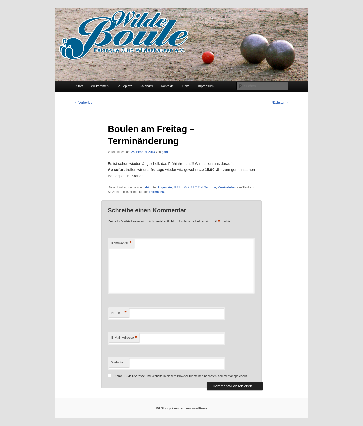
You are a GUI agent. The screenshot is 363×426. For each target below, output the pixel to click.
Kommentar (121, 243)
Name (119, 313)
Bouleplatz (124, 86)
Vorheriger (84, 102)
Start (79, 86)
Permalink (156, 192)
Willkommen (100, 86)
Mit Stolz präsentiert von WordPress (181, 408)
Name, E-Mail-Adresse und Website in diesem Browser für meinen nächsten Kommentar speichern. (181, 376)
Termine (210, 187)
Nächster (279, 102)
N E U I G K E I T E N (188, 187)
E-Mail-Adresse (124, 337)
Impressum (205, 86)
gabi (165, 152)
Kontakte (167, 86)
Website (117, 362)
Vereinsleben (227, 187)
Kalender (146, 86)
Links (185, 86)
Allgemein (165, 187)
